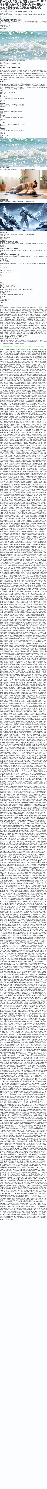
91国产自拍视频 (36, 680)
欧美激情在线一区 (32, 954)
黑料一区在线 (7, 438)
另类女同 (4, 828)
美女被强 (6, 1193)
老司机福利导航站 (13, 1212)
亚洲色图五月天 (15, 448)
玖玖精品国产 (19, 1118)
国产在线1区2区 (19, 450)
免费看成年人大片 (4, 516)
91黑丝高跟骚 (22, 943)
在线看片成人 (21, 432)
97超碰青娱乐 (12, 1211)
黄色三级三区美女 (18, 403)
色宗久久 (13, 992)
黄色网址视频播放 (20, 1175)
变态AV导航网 (30, 1141)
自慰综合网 (31, 1011)
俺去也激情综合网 (21, 987)
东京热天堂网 (26, 889)
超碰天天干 (38, 912)
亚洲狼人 (16, 886)
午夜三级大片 (34, 1058)
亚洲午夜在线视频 (40, 711)
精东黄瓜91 (21, 1063)
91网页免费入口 (12, 889)
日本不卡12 (27, 1118)
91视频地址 (37, 1060)
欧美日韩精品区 (31, 673)
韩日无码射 (34, 901)
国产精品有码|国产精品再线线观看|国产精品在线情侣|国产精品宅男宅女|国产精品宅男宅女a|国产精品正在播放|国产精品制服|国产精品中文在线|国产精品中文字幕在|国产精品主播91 (23, 768)
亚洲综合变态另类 (6, 857)
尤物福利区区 (37, 615)
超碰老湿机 (9, 860)
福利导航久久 (42, 854)
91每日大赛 (18, 826)
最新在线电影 (19, 393)
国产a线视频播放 (29, 721)
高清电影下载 (14, 506)
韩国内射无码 (16, 876)
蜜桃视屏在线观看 (18, 1125)
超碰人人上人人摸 (16, 836)
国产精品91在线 (42, 453)
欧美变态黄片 (30, 553)
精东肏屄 (42, 1089)
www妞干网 (40, 1026)
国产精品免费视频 (12, 729)
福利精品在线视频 (30, 472)
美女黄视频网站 (7, 466)
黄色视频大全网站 (13, 943)
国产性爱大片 (8, 824)
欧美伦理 (38, 967)
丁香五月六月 (34, 557)
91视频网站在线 (41, 1160)
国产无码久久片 (12, 688)
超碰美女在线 (6, 871)
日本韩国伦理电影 (41, 355)
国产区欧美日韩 (30, 670)
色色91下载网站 (25, 1133)
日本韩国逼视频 (4, 987)
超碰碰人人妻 (16, 967)
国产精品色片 (9, 648)
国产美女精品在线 (20, 518)
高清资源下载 (42, 725)
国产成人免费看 (13, 357)
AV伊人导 (7, 1201)
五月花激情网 (34, 936)
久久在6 (11, 980)
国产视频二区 (12, 719)
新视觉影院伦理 (31, 380)
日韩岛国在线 (3, 558)
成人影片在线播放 (21, 657)
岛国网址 (12, 1086)
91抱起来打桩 (9, 816)
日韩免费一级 (4, 714)
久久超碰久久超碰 (40, 828)
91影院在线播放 (14, 411)
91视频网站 (15, 1167)
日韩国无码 (20, 914)
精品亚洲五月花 (28, 417)
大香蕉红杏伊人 (38, 1017)
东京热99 (22, 803)
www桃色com (35, 927)
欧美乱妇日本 (25, 656)
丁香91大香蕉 (21, 1167)
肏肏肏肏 (25, 993)
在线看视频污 (24, 800)
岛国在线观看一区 (39, 706)
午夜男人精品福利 (6, 896)
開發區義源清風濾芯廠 (29, 331)
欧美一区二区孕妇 (9, 633)
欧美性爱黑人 (26, 471)
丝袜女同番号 (16, 352)
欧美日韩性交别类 (8, 404)
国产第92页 (10, 1050)
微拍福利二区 (38, 396)
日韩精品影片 (30, 1060)
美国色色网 (22, 873)
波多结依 (39, 910)
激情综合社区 (41, 1123)
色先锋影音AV (21, 951)
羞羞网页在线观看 (12, 690)
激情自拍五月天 (17, 644)
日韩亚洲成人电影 (18, 852)
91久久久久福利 (29, 416)
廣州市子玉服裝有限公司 (23, 310)
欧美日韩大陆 (32, 388)
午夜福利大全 (41, 506)
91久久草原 (21, 820)
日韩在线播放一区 (13, 440)
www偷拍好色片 (28, 878)
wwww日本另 (11, 1138)
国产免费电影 (20, 357)
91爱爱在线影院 (31, 1066)
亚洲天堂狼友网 (9, 983)
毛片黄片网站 (18, 654)
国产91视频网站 (26, 1116)
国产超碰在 (38, 922)
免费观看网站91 (12, 1030)
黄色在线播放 (13, 570)
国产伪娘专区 (5, 954)
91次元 (33, 979)
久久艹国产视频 (7, 805)
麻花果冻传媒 (41, 352)
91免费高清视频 (32, 503)
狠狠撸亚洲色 (31, 461)
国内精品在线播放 (34, 477)
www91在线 (38, 803)
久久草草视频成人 (32, 823)
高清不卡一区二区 (26, 587)
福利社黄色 (23, 998)
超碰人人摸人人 (25, 920)
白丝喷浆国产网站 (14, 652)
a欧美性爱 (20, 1105)
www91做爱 (8, 867)
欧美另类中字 (4, 596)
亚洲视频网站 (31, 623)
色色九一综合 (20, 1079)
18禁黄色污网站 (23, 573)
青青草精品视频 (22, 454)
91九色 (40, 1159)
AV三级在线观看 (4, 592)
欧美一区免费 (22, 553)
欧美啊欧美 (10, 1162)
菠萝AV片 (6, 1055)
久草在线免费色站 (11, 1118)
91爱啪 (16, 1162)
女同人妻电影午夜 (29, 729)
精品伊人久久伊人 (6, 923)
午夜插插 (33, 1214)
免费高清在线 (10, 686)
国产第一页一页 (36, 709)
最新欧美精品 (20, 568)
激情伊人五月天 (21, 420)
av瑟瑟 (2, 902)
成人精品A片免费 (37, 500)
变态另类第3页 (11, 445)
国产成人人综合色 (7, 635)
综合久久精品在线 (23, 1102)
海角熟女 (6, 979)
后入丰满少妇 (17, 940)
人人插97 (14, 907)
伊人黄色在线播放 (40, 829)
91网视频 (5, 876)
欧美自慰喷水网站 (17, 867)
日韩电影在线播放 (21, 688)
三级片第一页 (34, 560)
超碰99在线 (36, 897)
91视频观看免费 (4, 540)
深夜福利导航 (3, 826)
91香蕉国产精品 (40, 701)
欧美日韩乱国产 (21, 646)
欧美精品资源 (18, 672)
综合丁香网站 (17, 359)
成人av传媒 (3, 904)
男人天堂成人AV (36, 1016)
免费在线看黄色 (21, 467)
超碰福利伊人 (8, 377)
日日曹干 (13, 870)
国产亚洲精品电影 (7, 495)
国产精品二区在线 (4, 534)
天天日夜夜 (31, 811)
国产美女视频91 (10, 425)
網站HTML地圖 (20, 338)
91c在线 (21, 833)
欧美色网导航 (38, 883)
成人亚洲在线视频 (23, 547)
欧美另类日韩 (13, 420)
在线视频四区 (9, 403)
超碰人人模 (9, 1022)
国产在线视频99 (41, 495)
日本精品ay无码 (10, 1172)
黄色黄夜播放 (18, 789)
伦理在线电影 (37, 484)
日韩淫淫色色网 (20, 1155)
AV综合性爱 (23, 837)
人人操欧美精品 (28, 1009)
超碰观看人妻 (15, 1121)
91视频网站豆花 (7, 813)
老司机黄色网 (14, 1201)
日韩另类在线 (29, 628)
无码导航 (13, 808)
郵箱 (1, 276)
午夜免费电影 (7, 1097)
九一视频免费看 (23, 1180)
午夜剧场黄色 (40, 1133)
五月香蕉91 (40, 1004)
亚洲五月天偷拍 (31, 1050)
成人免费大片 (34, 510)
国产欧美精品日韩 (12, 1063)
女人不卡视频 (41, 635)
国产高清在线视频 (30, 529)
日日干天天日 (42, 1019)
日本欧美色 (7, 790)
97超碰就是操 (12, 1131)
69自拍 (28, 873)
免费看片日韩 (9, 703)
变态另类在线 (42, 995)
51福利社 (35, 1074)
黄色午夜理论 (29, 951)
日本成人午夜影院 (6, 562)
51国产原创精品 (13, 820)
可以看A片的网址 (19, 390)
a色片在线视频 (39, 623)
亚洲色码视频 (6, 461)
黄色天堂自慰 (26, 717)
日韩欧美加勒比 (39, 721)
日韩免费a (9, 1103)
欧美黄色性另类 (10, 417)
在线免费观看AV (32, 1142)
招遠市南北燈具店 (10, 313)
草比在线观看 (41, 1003)
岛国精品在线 (7, 492)
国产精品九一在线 (21, 542)
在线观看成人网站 (24, 985)
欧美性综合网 (16, 703)
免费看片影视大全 (17, 737)
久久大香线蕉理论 (19, 414)
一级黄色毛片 (20, 729)
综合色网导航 (8, 995)
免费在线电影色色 (30, 1121)
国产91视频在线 (10, 549)
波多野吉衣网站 (16, 401)
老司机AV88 (29, 1115)
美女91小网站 (20, 1081)
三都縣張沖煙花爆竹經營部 (37, 310)
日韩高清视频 (3, 693)
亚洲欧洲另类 (37, 816)
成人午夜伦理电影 (12, 437)
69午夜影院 (20, 957)
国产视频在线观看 (30, 1191)
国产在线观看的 (31, 399)
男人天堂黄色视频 (9, 625)
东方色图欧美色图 (29, 558)
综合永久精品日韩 (14, 630)
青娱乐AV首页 (23, 1017)
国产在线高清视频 (38, 351)
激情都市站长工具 (14, 1173)
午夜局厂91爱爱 (33, 798)
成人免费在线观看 (8, 474)
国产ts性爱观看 (29, 1172)
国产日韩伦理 (16, 803)
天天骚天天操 (38, 974)
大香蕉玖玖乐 (20, 1073)
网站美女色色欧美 (27, 1019)
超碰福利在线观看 (14, 573)
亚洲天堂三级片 (22, 532)
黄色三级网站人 (37, 592)
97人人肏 (2, 1209)
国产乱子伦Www (34, 1086)
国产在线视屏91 (22, 794)
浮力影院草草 (20, 880)
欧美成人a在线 (10, 1090)
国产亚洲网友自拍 (41, 552)
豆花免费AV (23, 967)
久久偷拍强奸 (32, 425)
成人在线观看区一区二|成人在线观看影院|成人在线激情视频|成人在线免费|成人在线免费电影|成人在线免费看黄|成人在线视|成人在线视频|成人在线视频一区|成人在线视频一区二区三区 (23, 740)
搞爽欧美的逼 (33, 362)
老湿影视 (10, 888)
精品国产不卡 (4, 661)
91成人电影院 (28, 1087)
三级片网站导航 (20, 1013)
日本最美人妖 (4, 547)
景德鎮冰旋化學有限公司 (22, 313)
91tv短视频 (44, 820)
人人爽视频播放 (14, 516)
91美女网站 (16, 918)
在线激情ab (43, 907)
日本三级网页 (35, 691)
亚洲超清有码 (35, 1188)
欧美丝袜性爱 (27, 1052)
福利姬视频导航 (39, 375)
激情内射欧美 (26, 990)
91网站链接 (28, 1056)
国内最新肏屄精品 (15, 985)
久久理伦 (37, 1050)
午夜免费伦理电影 (6, 451)
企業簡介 (5, 11)
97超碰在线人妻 (7, 1079)
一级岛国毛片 (7, 513)
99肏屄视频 (39, 996)
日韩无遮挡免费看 (38, 1155)
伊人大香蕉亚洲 (22, 792)
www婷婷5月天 (4, 1004)
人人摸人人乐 (3, 1016)
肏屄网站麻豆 (28, 982)
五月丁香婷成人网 (29, 1131)
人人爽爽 (10, 837)
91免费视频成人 (27, 732)
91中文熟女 (35, 862)
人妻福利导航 (40, 480)
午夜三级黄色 (35, 725)
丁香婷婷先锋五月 (23, 367)
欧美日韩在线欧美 (21, 570)
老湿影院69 (43, 868)
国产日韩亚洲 (21, 596)
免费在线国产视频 (17, 388)
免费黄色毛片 (12, 641)
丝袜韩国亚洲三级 (10, 1176)
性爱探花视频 (31, 797)
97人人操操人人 (25, 860)
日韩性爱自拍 (10, 1008)
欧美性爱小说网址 (7, 594)
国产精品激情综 (33, 693)
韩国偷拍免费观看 (39, 1090)
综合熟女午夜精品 (19, 816)
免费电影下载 (27, 463)
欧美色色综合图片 (33, 1008)
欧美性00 (28, 849)
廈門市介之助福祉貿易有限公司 (14, 334)
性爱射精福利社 (14, 787)
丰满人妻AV (38, 931)
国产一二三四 (15, 1097)
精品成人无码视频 (25, 610)
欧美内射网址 (24, 638)
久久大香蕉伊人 (6, 1011)
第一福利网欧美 (10, 471)
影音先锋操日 (28, 858)
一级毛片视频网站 (34, 704)
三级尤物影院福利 (8, 644)
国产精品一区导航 (30, 412)
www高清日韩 (34, 854)
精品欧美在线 (33, 443)
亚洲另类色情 (39, 946)
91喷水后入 (33, 1199)
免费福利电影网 (40, 516)
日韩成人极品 (36, 636)
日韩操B (14, 884)
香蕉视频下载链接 (29, 368)
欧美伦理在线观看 (13, 665)
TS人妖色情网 (37, 1045)
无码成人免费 (24, 711)
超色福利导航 (37, 553)
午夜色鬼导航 (14, 1141)
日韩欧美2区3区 (39, 727)
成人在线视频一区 (35, 390)
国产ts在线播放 (27, 456)
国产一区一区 (40, 656)
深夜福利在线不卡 (17, 613)
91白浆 (8, 870)
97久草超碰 (10, 883)
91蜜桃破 (16, 1066)
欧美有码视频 (14, 537)
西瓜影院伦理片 (29, 459)
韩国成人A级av (9, 1125)
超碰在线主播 (6, 584)
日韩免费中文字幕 (4, 570)
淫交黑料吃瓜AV (33, 699)
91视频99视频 (33, 1175)
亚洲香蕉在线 (13, 706)
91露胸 (29, 865)
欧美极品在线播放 (37, 581)
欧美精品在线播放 (22, 623)
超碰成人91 (22, 818)
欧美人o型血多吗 (4, 566)
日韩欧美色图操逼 (13, 375)
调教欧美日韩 (3, 605)
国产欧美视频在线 (31, 355)
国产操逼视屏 (24, 805)
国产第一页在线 (10, 493)
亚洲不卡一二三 (36, 839)
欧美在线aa (40, 860)
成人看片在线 (27, 735)
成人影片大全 (38, 492)
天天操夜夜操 (37, 1094)
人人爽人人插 (20, 422)
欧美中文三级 (30, 734)
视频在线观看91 (17, 938)
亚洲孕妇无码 (10, 390)
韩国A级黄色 (9, 1087)
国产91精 (24, 938)
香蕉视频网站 (31, 1092)
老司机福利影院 (39, 1047)
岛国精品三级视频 (26, 493)
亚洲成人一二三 (23, 1053)
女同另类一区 (33, 565)
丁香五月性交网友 (26, 995)
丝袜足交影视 (36, 868)
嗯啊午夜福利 (29, 420)
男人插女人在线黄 (35, 737)
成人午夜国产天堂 (4, 1105)
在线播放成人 (42, 704)
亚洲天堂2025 (36, 1202)
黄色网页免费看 (29, 1201)
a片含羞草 (42, 1163)
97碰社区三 (28, 948)
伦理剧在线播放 (14, 394)
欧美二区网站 (34, 659)
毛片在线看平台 (23, 399)
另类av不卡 (32, 940)
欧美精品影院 (10, 381)
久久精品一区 (31, 1100)
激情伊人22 (13, 849)
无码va (23, 836)
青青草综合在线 (5, 476)
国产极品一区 (34, 719)
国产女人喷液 (33, 578)
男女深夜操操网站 (30, 618)
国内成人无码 (25, 498)
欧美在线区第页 (16, 638)
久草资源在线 (38, 1112)
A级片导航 (30, 844)
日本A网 (10, 996)
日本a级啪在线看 (36, 1081)
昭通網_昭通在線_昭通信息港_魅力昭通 (13, 331)
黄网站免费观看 (7, 928)
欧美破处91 (28, 1037)
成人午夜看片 (3, 536)
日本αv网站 (32, 893)
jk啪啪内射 (19, 1211)
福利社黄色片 (30, 657)
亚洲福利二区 (3, 837)
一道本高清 (18, 912)
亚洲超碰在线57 (17, 1022)
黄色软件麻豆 (26, 514)
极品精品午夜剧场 (39, 1084)
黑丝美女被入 (18, 802)
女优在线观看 (24, 863)
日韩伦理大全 (42, 719)
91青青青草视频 (4, 641)
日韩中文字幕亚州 (10, 526)
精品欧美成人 (24, 941)
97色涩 (43, 1016)
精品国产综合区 (22, 540)
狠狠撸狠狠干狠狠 (39, 529)
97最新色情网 (9, 1066)
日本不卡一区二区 (42, 591)
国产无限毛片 (26, 372)
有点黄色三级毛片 (17, 555)
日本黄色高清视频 (37, 1069)
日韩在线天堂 (24, 438)
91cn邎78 (2, 1172)
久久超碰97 (36, 1211)
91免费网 (28, 1048)
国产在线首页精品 (12, 545)
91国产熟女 (20, 1040)
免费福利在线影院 (20, 378)
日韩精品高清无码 (21, 690)
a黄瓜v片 (27, 1013)
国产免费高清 (20, 602)
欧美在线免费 (10, 463)
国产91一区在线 (30, 596)
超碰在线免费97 (30, 1157)
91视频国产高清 (9, 370)
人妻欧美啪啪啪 (15, 1084)
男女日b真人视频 (13, 472)
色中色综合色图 (28, 790)
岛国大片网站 (33, 352)
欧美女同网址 (34, 651)
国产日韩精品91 (33, 635)
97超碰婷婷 (16, 1087)
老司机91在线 (20, 1196)
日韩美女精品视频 (12, 536)
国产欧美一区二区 (33, 1207)
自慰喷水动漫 (20, 558)
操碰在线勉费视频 (41, 411)
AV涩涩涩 (5, 880)
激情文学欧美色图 (38, 416)
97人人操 (37, 1139)
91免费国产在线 (14, 685)
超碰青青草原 (28, 818)
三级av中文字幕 (5, 552)
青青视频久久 (36, 844)
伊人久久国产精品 (8, 1183)
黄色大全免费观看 (30, 829)
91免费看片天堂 (12, 1043)
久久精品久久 (4, 586)
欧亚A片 (26, 957)
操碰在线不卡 (4, 626)
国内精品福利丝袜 (13, 487)
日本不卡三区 (7, 1133)
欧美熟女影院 (40, 391)
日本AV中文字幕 (11, 1175)
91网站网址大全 (16, 857)
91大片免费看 (14, 917)
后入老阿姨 (5, 1060)
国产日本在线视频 (23, 480)
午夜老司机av (34, 889)
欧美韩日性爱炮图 (25, 988)
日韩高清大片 (23, 406)
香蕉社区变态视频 (6, 477)
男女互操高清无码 (4, 1053)
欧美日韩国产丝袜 (20, 626)
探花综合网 (37, 1131)
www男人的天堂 (26, 936)
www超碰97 (3, 944)
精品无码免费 (42, 549)
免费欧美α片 (36, 626)
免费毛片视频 (31, 1071)
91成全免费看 (18, 949)
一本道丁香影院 (13, 880)
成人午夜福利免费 (41, 639)
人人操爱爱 (21, 858)
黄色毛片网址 (4, 472)
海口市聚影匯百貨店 (13, 312)
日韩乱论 (15, 888)
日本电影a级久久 (40, 977)
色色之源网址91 (8, 797)
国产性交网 (5, 1138)
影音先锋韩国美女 (37, 982)
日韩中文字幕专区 (22, 811)
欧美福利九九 (39, 1126)
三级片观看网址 (35, 386)
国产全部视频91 (10, 1165)
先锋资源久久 (24, 909)
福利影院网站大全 (29, 544)
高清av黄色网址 (13, 622)
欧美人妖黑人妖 (11, 712)
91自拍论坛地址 (31, 375)
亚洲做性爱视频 (42, 648)
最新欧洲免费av (11, 683)
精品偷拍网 (20, 1043)
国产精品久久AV (27, 1055)
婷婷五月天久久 (23, 1039)
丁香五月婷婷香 (8, 669)
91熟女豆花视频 (42, 985)
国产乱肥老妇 (29, 511)
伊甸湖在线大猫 (31, 497)
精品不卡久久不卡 (6, 842)
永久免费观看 (38, 670)
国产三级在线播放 (28, 1027)
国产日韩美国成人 (18, 523)
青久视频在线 (10, 385)
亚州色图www (7, 1048)
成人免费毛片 (40, 631)
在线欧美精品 (39, 399)
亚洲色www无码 (42, 990)
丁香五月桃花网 (21, 489)
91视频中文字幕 (42, 808)
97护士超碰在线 (41, 1129)
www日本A (31, 1047)
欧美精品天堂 (25, 635)
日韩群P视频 (7, 931)
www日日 (43, 1066)
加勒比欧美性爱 (26, 385)
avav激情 (2, 808)
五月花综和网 (14, 790)
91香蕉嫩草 (25, 1095)
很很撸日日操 (38, 497)
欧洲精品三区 (21, 665)
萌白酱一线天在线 (35, 625)
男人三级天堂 (13, 602)
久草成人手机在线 (40, 1103)
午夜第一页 (9, 982)
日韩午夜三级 (30, 508)
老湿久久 (16, 1017)
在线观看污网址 (36, 589)
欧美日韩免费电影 (31, 552)
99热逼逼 (33, 1013)
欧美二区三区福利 (19, 605)
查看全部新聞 (3, 239)
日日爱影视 (37, 1053)
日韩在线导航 (41, 794)
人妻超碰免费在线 (16, 813)
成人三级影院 (9, 717)
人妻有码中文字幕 (15, 438)
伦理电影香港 (8, 691)
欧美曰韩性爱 (34, 1030)
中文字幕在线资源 (36, 1055)
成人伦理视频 (10, 612)
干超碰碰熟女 (19, 514)
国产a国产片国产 (26, 659)
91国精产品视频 (10, 800)
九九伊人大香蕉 (26, 1034)
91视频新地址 (25, 928)
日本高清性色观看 (30, 432)
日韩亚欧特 (32, 1183)
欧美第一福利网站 (34, 633)
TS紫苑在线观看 (40, 943)
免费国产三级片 (28, 1105)
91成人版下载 (36, 961)
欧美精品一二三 (26, 404)
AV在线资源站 (24, 1207)
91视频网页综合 (42, 1207)
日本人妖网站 (15, 424)
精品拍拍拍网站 (11, 372)
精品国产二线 (9, 539)
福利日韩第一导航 (9, 672)
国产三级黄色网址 (26, 675)
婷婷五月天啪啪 (14, 961)
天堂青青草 (28, 1078)
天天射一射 (25, 798)
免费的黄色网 (28, 845)
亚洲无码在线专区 (22, 661)
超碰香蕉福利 (19, 1144)
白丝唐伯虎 (43, 1188)
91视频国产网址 (22, 823)
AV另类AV (14, 1048)
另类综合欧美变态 (37, 790)
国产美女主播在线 (19, 463)
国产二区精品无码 (35, 620)
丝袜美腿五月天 (42, 1063)
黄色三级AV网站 (16, 578)
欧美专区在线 (12, 416)
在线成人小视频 (33, 677)
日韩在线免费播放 (21, 482)
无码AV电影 (20, 990)
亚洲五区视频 (36, 842)
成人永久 (11, 1034)
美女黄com (10, 966)
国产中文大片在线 (40, 373)
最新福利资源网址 (12, 467)
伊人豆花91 (5, 1082)
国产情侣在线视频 (4, 553)
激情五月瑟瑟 (16, 837)
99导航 (38, 1214)
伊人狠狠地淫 (34, 992)
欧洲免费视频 (31, 401)
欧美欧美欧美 (5, 1032)
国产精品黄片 (23, 424)
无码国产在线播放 (10, 469)
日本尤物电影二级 (38, 857)
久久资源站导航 (22, 1193)
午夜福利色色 (40, 388)
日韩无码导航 (36, 810)
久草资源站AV (21, 1212)
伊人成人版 (21, 930)
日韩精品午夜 (27, 568)
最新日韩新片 (28, 422)
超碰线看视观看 (23, 954)
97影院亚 (35, 878)
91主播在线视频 (31, 977)
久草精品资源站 (31, 1029)
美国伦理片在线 (33, 591)
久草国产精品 (26, 714)
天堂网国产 (31, 1053)
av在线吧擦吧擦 (41, 438)
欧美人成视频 (30, 570)
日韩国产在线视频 (29, 816)
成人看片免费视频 (10, 618)
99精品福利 (21, 982)
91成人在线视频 (27, 956)
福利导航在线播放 (18, 724)
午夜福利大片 (6, 480)
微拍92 (17, 1123)
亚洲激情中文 (7, 485)
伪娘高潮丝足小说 (10, 1027)
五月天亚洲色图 (33, 821)
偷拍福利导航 (41, 510)
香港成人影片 (34, 404)
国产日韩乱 (8, 1207)
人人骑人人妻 (12, 956)
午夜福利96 (25, 1107)
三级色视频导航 (21, 622)
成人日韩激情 (27, 599)
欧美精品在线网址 (42, 364)
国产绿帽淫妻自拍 (27, 381)
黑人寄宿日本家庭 (36, 1099)
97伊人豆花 (30, 1154)
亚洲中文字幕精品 (17, 458)
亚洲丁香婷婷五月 (34, 594)
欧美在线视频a (13, 701)
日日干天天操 (31, 576)
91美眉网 (41, 1035)
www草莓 (36, 1024)
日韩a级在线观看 (28, 842)
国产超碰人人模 (39, 383)
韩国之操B (13, 957)
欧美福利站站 (25, 571)
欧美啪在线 (6, 798)
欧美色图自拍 (20, 354)
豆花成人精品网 (15, 871)
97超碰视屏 (3, 870)
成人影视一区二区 (40, 461)
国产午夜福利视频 (6, 500)
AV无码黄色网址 (24, 584)
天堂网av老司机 (28, 1202)
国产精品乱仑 (23, 1000)
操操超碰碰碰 (13, 489)
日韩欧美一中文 (29, 880)
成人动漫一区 (18, 519)
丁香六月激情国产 (26, 549)
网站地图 (22, 344)
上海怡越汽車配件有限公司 (24, 328)
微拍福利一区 (11, 802)
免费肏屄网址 (4, 416)
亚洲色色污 (3, 855)
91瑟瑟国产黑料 (21, 1188)
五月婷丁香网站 (30, 683)
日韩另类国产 (20, 351)
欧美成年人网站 (12, 354)
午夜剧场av (9, 833)
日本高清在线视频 (17, 669)
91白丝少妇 (27, 1146)
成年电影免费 (13, 351)
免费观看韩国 (13, 617)
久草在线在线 (19, 592)
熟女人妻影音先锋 (37, 871)
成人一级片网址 (19, 409)
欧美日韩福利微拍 (23, 1113)
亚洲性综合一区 (26, 620)
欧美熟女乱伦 (38, 467)
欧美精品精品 (35, 545)
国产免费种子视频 (8, 524)
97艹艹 (27, 1175)
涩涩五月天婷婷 (15, 881)
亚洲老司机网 (27, 1081)
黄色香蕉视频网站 (13, 1152)
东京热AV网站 (21, 1191)
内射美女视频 (42, 377)
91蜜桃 (32, 899)
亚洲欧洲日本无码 (32, 1006)
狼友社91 (15, 829)
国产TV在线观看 (24, 893)
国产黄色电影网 (6, 962)
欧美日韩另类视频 (39, 513)
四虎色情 (15, 966)
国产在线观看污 (11, 459)
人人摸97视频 (39, 847)
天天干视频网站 (32, 896)
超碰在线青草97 (26, 910)
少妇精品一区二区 (41, 1128)
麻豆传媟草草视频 (40, 682)
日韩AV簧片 (30, 810)
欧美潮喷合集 (7, 537)
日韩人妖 (7, 951)
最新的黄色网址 (17, 1095)
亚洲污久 (33, 1004)
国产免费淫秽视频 (37, 667)
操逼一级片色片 (23, 1026)
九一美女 (18, 868)
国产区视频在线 (30, 607)
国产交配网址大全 (21, 607)
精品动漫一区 (18, 425)
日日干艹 (31, 805)
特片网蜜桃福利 (37, 420)
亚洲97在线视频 (31, 1021)
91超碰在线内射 (11, 1092)
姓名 (1, 274)
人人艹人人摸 (7, 862)
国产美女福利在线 (9, 464)
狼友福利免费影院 (13, 396)
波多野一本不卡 (29, 1196)
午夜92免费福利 (28, 536)
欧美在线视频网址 (4, 521)
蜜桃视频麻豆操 (25, 495)
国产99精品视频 (10, 675)
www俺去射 (11, 1058)
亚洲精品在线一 (17, 996)
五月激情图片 (23, 1168)
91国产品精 (7, 894)
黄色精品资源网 (32, 1082)
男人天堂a (26, 1076)
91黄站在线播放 (42, 798)
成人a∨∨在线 (31, 1198)
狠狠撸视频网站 (15, 355)
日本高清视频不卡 (30, 641)
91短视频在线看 (14, 454)
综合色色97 (39, 970)
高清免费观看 (6, 685)
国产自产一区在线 (12, 914)
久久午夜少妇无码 (38, 469)
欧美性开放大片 (10, 563)
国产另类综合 (41, 818)
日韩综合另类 (35, 407)
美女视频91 (3, 1186)
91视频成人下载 (27, 526)
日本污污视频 (43, 1118)
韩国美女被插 (21, 787)
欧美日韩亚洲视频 (33, 430)
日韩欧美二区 (41, 664)
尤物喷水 (38, 1176)
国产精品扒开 (3, 831)
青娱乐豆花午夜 (31, 922)
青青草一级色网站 (21, 1139)
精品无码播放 (11, 550)
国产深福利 (41, 886)
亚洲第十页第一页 (21, 360)
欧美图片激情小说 (26, 698)
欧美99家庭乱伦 (35, 479)
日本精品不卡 (30, 513)
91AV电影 (22, 1172)
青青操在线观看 (4, 1211)
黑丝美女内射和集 (37, 1009)
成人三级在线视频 (10, 597)
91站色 (5, 1000)
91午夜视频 (14, 1040)
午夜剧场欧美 (15, 1052)
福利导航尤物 (18, 589)
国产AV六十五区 (27, 575)
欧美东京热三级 (22, 497)
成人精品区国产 (26, 519)
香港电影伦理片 (20, 365)
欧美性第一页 (24, 850)
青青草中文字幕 (9, 523)
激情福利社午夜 (11, 378)
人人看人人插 (36, 712)
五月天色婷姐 (36, 904)
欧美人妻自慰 (14, 1191)
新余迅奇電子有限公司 (31, 326)
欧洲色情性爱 (20, 884)
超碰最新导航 (20, 875)
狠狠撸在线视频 (38, 596)
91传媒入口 (3, 909)
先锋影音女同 (21, 721)
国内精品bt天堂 (22, 411)
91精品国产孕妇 (41, 824)
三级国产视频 (26, 1058)
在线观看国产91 (19, 1086)
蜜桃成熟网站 (34, 988)
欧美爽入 (7, 992)
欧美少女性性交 (6, 1029)
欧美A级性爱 (35, 995)
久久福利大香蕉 (17, 1209)
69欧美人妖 (26, 923)
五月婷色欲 (34, 1014)
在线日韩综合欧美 (37, 722)
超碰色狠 (37, 1125)
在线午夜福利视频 (37, 417)
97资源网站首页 (22, 834)
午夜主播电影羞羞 (26, 433)
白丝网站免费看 (4, 487)
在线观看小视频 (32, 863)
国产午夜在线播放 (38, 657)
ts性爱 (35, 836)
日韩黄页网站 (41, 852)
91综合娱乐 (15, 1102)
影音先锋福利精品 (38, 917)
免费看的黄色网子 (39, 881)
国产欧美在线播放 (38, 490)
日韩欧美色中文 (32, 824)
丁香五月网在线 (14, 497)
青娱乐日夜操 (17, 922)
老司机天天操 (6, 673)
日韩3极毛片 (32, 884)
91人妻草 (25, 789)
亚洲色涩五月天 (22, 888)
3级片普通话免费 (6, 969)
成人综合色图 (7, 795)
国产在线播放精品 (20, 641)
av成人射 (32, 959)
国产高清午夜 (28, 722)
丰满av (42, 787)
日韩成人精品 (33, 531)
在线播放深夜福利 (15, 711)
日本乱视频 (5, 1061)
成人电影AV (9, 855)
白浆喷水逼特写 (40, 873)
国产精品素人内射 (22, 907)
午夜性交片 (3, 816)
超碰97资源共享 (18, 1183)
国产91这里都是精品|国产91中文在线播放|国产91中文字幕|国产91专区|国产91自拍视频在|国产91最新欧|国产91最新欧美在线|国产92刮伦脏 (23, 779)
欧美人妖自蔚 (18, 675)
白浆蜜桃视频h (14, 364)
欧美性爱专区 (28, 1079)
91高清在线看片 (32, 438)
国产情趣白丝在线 (37, 381)
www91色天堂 (25, 867)
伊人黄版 (2, 1176)
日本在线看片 (33, 550)
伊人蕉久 (26, 831)
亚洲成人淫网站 (42, 1006)
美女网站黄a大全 (10, 643)
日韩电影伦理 (3, 412)
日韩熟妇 (4, 993)
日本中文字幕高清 (9, 604)
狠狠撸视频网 (32, 1152)
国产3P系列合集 (41, 901)
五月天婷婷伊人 (15, 682)
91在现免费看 (16, 860)
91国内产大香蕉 (16, 1133)
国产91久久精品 (22, 487)
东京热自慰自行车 (40, 802)
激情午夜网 (33, 1061)
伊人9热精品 (19, 1061)
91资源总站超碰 (41, 1215)
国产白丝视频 (21, 472)
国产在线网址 (5, 930)
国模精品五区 (41, 1040)
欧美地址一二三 (39, 688)
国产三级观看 (15, 594)
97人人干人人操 (9, 940)
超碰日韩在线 (14, 1074)
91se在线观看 (32, 972)
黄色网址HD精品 (37, 523)
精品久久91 (33, 1129)
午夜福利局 (25, 983)
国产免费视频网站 (20, 441)
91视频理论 (30, 1017)
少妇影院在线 (3, 802)
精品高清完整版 (26, 669)
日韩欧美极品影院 (35, 445)
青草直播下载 (31, 394)
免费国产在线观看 (32, 566)
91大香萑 (13, 1115)
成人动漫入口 (25, 664)
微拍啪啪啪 (36, 1107)
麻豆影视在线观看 (31, 661)
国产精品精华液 (40, 401)
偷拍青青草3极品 (35, 1146)
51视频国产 (38, 1193)
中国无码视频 (20, 505)
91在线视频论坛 (17, 571)
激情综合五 (39, 1095)
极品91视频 (21, 841)
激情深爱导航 (3, 372)
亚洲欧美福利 (9, 571)
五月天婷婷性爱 (9, 398)
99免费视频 (18, 815)
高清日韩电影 (13, 615)
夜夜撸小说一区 (18, 381)
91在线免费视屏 (24, 915)
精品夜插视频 (27, 719)
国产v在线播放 (27, 651)
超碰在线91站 (7, 858)
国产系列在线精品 (10, 735)
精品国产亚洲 (28, 725)
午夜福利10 (16, 810)
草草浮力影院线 (37, 792)
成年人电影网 (18, 385)
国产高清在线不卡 (42, 531)
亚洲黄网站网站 (37, 951)
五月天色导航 (27, 1004)
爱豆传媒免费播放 (12, 1014)
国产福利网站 (13, 734)
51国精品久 (19, 936)
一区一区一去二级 (13, 948)
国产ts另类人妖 (16, 1136)
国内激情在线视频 (31, 542)
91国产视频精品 (18, 370)
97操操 (13, 901)
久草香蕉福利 (8, 1209)
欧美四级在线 (31, 396)
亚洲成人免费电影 (15, 1029)
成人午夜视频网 (5, 646)
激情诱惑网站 (7, 1102)
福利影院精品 (35, 599)
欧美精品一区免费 (4, 706)
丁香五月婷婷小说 (18, 579)
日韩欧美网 (25, 1022)
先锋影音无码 (5, 811)
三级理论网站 (13, 422)
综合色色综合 (5, 1034)
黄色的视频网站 (34, 933)
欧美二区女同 (22, 685)
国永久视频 (36, 1068)
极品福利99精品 (18, 531)
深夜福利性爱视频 (4, 427)
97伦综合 (35, 794)
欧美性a (7, 794)
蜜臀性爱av (5, 1058)
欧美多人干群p (25, 1186)
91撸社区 (41, 862)
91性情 (33, 849)
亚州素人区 (22, 871)
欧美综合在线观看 (22, 566)
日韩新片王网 (15, 933)
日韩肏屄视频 (30, 891)
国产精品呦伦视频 (31, 987)
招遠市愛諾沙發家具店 (32, 320)
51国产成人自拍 (12, 831)
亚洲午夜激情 (10, 587)
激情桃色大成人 (6, 1116)
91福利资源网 (14, 841)
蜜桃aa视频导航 (31, 967)
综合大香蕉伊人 (39, 1198)
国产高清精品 (23, 527)
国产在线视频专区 (21, 628)
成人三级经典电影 (32, 648)
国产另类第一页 (4, 1068)
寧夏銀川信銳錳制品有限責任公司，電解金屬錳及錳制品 (18, 330)
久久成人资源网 (8, 902)
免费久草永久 (13, 552)
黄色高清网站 (18, 643)
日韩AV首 (35, 808)
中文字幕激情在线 (13, 586)
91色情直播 (24, 1071)
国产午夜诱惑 (21, 695)
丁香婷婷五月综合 (13, 540)
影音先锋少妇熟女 (30, 828)
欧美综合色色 (31, 925)
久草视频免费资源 (32, 600)
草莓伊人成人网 (12, 1194)
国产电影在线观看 (38, 368)
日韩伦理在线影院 (40, 586)
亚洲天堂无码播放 (16, 928)
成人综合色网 (7, 682)
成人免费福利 (6, 1078)
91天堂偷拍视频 (10, 510)
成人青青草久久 (19, 1027)
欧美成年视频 (7, 897)
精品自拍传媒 (12, 891)
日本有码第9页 (15, 862)
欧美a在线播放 (38, 459)
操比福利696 (31, 789)
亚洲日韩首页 (37, 1167)
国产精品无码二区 (23, 537)
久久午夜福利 (28, 378)
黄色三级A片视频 (11, 628)
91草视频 (19, 1142)
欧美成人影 (32, 1125)
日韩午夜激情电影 (35, 717)
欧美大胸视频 (40, 654)
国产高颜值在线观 (31, 540)
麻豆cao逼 (4, 1194)
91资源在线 (39, 876)
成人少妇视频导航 (37, 403)
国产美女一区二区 (21, 701)
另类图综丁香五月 (19, 1068)
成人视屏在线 (26, 901)
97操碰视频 (38, 1206)
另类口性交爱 (5, 1024)
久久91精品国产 (9, 730)
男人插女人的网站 (17, 659)
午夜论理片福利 (20, 1032)
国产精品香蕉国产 (24, 677)
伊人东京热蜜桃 (28, 966)
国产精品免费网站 (27, 523)
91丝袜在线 (21, 917)
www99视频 (21, 1074)
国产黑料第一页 (41, 1142)
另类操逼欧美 (24, 373)
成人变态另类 (40, 964)
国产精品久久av (36, 678)
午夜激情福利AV (16, 1110)
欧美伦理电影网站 (28, 428)
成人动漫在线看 (17, 443)
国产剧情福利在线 (4, 411)
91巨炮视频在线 (4, 854)
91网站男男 (29, 868)
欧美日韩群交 (31, 1181)
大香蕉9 (33, 974)
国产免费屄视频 (18, 730)
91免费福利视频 (22, 440)
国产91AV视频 (16, 1157)
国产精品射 (3, 800)
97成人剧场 (33, 867)
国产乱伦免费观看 (28, 490)
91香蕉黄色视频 (9, 359)
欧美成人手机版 (33, 928)
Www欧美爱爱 (5, 1013)
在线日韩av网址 (40, 918)
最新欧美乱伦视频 (25, 557)
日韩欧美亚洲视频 (32, 466)
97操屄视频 (10, 922)
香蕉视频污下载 (17, 927)
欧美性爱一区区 (6, 841)
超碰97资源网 (31, 912)
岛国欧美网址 (33, 409)
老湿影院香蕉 (31, 909)
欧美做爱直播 (29, 953)
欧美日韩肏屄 (18, 693)
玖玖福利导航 (8, 1157)
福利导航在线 (41, 714)
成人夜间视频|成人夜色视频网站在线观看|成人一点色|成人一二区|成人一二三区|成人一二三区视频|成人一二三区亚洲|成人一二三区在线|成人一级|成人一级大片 (23, 774)
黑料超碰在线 (42, 514)
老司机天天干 (26, 855)
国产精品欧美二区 (11, 1202)
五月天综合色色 (9, 575)
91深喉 (11, 1003)
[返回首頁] (7, 10)
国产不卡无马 (3, 815)
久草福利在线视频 (18, 717)
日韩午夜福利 (7, 1160)
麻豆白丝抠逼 (16, 915)
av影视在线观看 (5, 704)
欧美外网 (9, 967)
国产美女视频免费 (6, 591)
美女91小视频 (23, 1082)
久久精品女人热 (37, 602)
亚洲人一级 (12, 1146)
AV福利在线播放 (33, 831)
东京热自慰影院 (25, 578)
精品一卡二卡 (4, 701)
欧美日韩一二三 (34, 372)
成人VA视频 (23, 876)
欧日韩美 (26, 1163)
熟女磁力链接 (21, 1045)
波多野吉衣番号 (14, 532)
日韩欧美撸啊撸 (6, 1147)
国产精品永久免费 (40, 432)
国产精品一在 (38, 673)
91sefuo (30, 1110)
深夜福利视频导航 (35, 385)
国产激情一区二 (24, 591)
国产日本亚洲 (35, 672)
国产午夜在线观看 (27, 712)
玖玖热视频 (19, 992)
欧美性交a (8, 818)
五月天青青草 (24, 1136)
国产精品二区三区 (30, 489)
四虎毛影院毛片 (17, 995)
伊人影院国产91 (24, 1128)
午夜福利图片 (7, 1026)
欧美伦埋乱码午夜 (23, 931)
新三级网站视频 (9, 579)
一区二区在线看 (24, 430)
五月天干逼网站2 (37, 1147)
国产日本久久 (8, 583)
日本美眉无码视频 (39, 652)
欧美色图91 (8, 792)
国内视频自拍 (10, 693)
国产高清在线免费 (41, 539)
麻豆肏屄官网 (8, 502)
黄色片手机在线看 (14, 677)
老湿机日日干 (9, 557)
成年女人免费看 (32, 435)
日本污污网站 (29, 836)
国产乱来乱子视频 (28, 716)
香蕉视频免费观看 (34, 1173)
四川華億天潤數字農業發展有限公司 (33, 315)
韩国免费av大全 (12, 990)
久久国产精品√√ (38, 983)
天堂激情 (24, 1134)
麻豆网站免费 (25, 524)
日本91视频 (9, 935)
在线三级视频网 (40, 542)
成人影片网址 (13, 646)
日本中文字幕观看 (17, 664)
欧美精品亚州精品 (40, 380)
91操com (20, 807)
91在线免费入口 (35, 1118)
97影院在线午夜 (6, 953)
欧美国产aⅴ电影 (15, 430)
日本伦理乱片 (39, 957)
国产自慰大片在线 (40, 1157)
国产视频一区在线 (11, 607)
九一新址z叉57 (28, 839)
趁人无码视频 (27, 414)
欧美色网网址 (6, 1196)
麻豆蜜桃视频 (25, 539)
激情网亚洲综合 (26, 565)
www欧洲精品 (37, 1134)
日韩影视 (14, 923)
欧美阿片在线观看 (14, 954)
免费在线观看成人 (21, 639)
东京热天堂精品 (28, 1063)
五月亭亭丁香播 (40, 440)
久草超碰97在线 (10, 893)
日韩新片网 (21, 899)
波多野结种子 (32, 534)
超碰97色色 (32, 850)
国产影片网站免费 (4, 1126)
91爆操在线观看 (26, 474)
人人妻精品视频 (38, 360)
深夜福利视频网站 (6, 836)
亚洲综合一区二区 (12, 657)
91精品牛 (37, 888)
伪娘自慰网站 (31, 1042)
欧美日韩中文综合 (20, 597)
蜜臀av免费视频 (4, 365)
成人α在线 (39, 1199)
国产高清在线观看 (15, 485)
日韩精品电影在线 (17, 560)
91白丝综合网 (33, 1040)
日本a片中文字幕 (40, 925)
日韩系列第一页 (20, 469)
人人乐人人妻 (17, 1035)
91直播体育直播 (14, 476)
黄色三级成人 (40, 555)
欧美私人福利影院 (13, 547)
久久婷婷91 (22, 1097)
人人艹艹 (20, 970)
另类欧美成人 (41, 954)
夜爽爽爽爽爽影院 (20, 722)
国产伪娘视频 (9, 1019)
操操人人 (19, 798)
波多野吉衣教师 (5, 391)
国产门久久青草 (35, 583)
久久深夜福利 (42, 1079)
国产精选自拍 (17, 557)
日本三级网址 (10, 409)
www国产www (8, 1121)
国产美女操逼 (32, 539)
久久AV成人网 (15, 964)
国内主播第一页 (40, 685)
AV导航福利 (38, 1204)
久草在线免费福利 (4, 1217)
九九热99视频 (42, 1144)
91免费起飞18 (32, 941)
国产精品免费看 (32, 367)
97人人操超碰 (39, 850)
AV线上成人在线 (28, 820)
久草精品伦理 (33, 1215)
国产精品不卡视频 (4, 351)
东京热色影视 (40, 1110)
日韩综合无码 (14, 367)
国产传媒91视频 (25, 1215)
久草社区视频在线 (26, 1035)
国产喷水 (21, 1056)
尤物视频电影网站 (13, 596)
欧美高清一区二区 (26, 680)
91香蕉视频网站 (10, 419)
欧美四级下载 (3, 727)
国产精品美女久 (17, 433)
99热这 (19, 1134)
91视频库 (16, 893)
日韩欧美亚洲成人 (32, 902)
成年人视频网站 (32, 573)
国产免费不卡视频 (12, 639)
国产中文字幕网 (38, 562)
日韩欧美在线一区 (27, 643)
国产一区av (5, 834)
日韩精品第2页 (33, 654)
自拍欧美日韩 (21, 451)
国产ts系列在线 (26, 992)
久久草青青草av (23, 1089)
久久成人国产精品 (12, 544)
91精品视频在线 (31, 649)
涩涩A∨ (22, 1052)
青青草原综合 (37, 451)
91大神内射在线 (26, 560)
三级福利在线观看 (9, 656)
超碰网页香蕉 (27, 464)
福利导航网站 (26, 550)
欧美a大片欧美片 (4, 631)
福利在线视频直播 (29, 357)
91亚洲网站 (17, 863)
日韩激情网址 (7, 1112)
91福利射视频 (36, 795)
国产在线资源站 (32, 631)
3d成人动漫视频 (19, 510)
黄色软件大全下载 (14, 521)
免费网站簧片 (20, 1131)
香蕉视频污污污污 (23, 1100)
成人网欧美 (21, 948)
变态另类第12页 (40, 1170)
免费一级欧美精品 (40, 394)
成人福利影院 (6, 725)
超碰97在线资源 (26, 1160)
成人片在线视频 (12, 1188)
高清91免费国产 (13, 670)
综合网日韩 (17, 883)
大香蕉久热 (38, 1071)
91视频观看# (22, 961)
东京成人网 (28, 1014)
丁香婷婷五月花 (39, 424)
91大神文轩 (7, 961)
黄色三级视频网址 (14, 406)
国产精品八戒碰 (15, 975)
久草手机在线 (7, 847)
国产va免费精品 (16, 453)
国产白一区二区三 (25, 969)
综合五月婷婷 (32, 458)
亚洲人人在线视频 (26, 644)
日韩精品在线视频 (30, 696)
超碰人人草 (27, 1030)
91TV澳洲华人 (17, 1170)
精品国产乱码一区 (30, 597)
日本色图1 (35, 1144)
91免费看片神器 (32, 800)
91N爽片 (30, 1107)
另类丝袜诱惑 (11, 1061)
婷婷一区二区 (6, 1191)
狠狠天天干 (44, 1125)
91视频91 (22, 1037)
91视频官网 (20, 959)
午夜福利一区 (40, 527)
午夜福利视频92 (5, 399)
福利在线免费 (5, 719)
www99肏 (2, 938)
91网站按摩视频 (40, 1152)
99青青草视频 (16, 1000)
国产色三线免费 (8, 386)
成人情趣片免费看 (4, 573)
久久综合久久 (27, 979)
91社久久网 (6, 849)
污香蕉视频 (36, 1087)
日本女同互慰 (8, 803)
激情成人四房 (40, 578)
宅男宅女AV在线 (31, 876)
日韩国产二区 (23, 630)
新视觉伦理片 (6, 420)
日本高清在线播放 (14, 704)
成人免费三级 (13, 794)
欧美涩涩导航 (11, 1016)
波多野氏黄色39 (40, 1042)
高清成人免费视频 (36, 463)
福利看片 (32, 980)
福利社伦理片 (25, 693)
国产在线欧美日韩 (4, 615)
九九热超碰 (26, 1183)
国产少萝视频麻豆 (11, 904)
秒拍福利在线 (20, 615)
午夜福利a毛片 (19, 1058)
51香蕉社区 (32, 802)
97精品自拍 (27, 854)
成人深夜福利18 (32, 1000)
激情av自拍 (11, 1004)
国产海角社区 (19, 901)
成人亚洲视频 (18, 493)
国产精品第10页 (8, 401)
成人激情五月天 (22, 516)
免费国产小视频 (21, 727)
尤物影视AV (34, 865)
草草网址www (6, 1040)
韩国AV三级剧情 (27, 1016)
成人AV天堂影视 (4, 1146)
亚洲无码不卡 (21, 1159)
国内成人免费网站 (36, 587)
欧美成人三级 (41, 813)
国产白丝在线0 (31, 652)
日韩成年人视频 (22, 508)
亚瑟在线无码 (12, 714)
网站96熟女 (33, 1138)
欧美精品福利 (18, 686)
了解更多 (2, 65)
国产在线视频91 (14, 480)
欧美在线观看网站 (26, 407)
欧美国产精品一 (13, 566)
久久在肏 (29, 862)
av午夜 (24, 1060)
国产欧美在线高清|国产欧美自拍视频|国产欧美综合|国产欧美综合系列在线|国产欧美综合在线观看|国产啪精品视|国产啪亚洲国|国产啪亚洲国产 (23, 784)
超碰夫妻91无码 (12, 360)
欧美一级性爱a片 (22, 1126)
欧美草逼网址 (23, 1066)
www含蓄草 (26, 1138)
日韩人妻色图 (33, 1076)
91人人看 (20, 878)
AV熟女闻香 (8, 933)
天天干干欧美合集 (7, 1107)
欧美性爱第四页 (36, 464)
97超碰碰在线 (31, 1149)
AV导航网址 (17, 944)
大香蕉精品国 (40, 1180)
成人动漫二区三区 (34, 485)
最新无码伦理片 (19, 979)
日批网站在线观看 (21, 849)
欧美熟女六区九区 (10, 722)
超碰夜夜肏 (38, 1022)
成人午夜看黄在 (9, 709)
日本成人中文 (3, 996)
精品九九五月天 (28, 437)
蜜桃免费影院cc (21, 446)
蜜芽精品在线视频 (32, 1065)
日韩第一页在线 (9, 456)
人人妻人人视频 (41, 800)
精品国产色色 (8, 918)
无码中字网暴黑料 (18, 575)
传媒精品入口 (23, 380)
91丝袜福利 (33, 949)
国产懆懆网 (23, 1029)
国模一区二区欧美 (22, 552)
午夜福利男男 (19, 372)
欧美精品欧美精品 (26, 691)
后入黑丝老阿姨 (32, 1180)
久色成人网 (32, 931)
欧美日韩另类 (35, 549)
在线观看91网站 (13, 1149)
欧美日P (38, 1066)
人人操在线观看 (17, 1107)
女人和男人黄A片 (16, 565)
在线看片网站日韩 (4, 542)
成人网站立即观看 (30, 918)
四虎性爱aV (19, 1055)
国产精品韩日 (5, 1206)
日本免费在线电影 (10, 839)
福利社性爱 (37, 1027)
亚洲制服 (18, 850)
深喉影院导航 (42, 599)
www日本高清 (38, 938)
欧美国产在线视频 (41, 534)
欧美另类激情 (30, 448)
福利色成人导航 (41, 949)
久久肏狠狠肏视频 (39, 962)
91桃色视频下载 (37, 437)
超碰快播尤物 (14, 823)
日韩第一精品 (23, 977)
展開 (1, 307)
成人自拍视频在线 (36, 732)
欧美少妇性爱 (19, 712)
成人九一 (29, 792)
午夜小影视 (34, 1034)
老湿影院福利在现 (41, 1061)
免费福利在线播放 (25, 386)
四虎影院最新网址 (39, 805)
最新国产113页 (14, 1147)
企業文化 (10, 11)
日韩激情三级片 (31, 1217)
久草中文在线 (23, 513)
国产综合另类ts (29, 897)
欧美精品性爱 (29, 1167)
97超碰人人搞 (7, 901)
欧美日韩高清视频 (41, 370)
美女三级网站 (42, 675)
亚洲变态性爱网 (23, 886)
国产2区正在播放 (21, 511)
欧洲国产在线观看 (30, 727)
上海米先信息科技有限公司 (10, 310)
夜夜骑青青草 (33, 703)
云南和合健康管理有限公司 (19, 318)
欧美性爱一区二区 (22, 734)
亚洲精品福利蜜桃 (14, 534)
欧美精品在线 (35, 493)
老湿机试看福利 (35, 1056)
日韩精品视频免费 (39, 518)
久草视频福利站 (21, 383)
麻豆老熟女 (3, 1066)
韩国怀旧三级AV (40, 941)
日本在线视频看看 (31, 701)
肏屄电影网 (10, 1199)
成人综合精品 (41, 693)
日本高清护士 (4, 670)
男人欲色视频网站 (20, 529)
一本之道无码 (18, 587)
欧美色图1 (2, 1021)
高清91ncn (20, 1099)
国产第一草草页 (28, 419)
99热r (4, 1178)
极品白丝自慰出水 (31, 454)
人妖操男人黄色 (37, 845)
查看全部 (2, 93)
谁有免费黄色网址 (32, 453)
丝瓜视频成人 (20, 719)
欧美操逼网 (41, 1074)
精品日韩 (27, 899)
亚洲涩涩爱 (13, 1013)
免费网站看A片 (33, 495)
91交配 (24, 891)
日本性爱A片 (3, 865)
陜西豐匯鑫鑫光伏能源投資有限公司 (13, 322)
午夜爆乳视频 (26, 510)
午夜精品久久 (16, 1199)
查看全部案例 (3, 137)
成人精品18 (5, 948)
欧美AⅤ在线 (7, 1006)
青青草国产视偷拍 (37, 511)
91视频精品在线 (17, 524)
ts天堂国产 (39, 948)
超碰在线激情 (39, 1100)
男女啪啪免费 (25, 555)
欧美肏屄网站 (21, 500)
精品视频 (31, 1024)
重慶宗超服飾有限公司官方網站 (19, 336)
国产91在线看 (33, 920)
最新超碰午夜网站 (24, 933)
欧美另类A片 (41, 889)
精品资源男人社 (10, 519)
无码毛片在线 (10, 609)
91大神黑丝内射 (11, 412)
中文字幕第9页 (18, 633)
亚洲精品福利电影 (36, 735)
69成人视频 (18, 1178)
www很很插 (17, 941)
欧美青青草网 (6, 1069)
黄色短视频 (3, 1163)
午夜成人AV (7, 957)
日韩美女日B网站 (30, 622)
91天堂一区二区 (28, 602)
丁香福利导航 (35, 1105)
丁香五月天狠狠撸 (36, 1120)
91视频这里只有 (9, 428)
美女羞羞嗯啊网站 (24, 1173)
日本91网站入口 (42, 1065)
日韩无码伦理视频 (19, 464)
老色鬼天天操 (31, 492)
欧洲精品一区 (25, 730)
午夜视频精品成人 (17, 691)
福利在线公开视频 (7, 373)
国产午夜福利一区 (23, 394)
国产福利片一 (24, 401)
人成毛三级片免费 (12, 368)
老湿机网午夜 (21, 1048)
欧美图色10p (25, 821)
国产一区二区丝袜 (23, 461)
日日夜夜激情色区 (16, 805)
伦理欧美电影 (6, 383)
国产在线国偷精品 (18, 428)
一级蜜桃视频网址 (8, 974)
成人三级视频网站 (31, 487)
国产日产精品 (4, 446)
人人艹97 (11, 1068)
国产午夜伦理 (4, 432)
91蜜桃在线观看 (29, 1194)
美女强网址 (24, 1198)
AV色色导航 (9, 998)
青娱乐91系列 (7, 884)
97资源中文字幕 (31, 690)
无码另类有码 (32, 555)
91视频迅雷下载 (15, 477)
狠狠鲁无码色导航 (33, 1001)
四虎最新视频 (15, 377)
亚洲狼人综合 (42, 1212)
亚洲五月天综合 (26, 362)
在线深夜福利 (20, 678)
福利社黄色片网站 (31, 391)
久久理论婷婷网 (10, 1163)
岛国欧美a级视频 (4, 1003)
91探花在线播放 (33, 964)
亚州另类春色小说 (19, 1024)
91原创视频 (39, 1181)
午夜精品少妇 (26, 870)
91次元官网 (25, 824)
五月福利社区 (33, 930)
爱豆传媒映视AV (14, 1053)
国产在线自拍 (35, 433)
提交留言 (2, 285)
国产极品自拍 (7, 430)
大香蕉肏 (19, 1116)
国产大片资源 (25, 613)
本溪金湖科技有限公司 (23, 323)
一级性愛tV (12, 1032)
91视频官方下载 (28, 365)
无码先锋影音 (10, 944)
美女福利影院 (30, 881)
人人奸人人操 (7, 711)
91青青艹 (23, 1108)
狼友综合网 (16, 902)
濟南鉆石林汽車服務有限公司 (30, 322)
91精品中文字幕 (29, 695)
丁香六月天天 (19, 714)
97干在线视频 (11, 826)
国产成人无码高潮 (29, 351)
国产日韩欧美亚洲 (26, 672)
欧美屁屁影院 (42, 568)
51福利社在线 (38, 1168)
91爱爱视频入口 (19, 625)
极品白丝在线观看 (18, 855)
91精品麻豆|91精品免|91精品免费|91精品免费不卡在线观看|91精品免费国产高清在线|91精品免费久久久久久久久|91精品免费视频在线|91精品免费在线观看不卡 (23, 748)
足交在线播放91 (15, 380)
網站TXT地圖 (11, 338)
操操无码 (26, 852)
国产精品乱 (29, 871)
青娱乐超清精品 (6, 936)
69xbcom (24, 826)
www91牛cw (10, 993)
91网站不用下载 (13, 834)
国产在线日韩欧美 (31, 527)
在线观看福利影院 (21, 708)
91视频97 (41, 969)
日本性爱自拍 (14, 953)
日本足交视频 (36, 1097)
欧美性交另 (35, 1052)
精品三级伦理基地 (13, 600)
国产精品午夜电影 (21, 427)
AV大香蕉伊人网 (27, 1003)
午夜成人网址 (9, 433)
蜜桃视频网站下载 (19, 599)
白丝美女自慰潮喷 (19, 484)
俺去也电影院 (16, 909)
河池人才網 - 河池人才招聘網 (30, 334)
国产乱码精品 (37, 609)
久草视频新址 (6, 734)
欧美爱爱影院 (39, 454)
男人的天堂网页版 (30, 946)
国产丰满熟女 (26, 633)
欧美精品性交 (14, 1180)
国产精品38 (35, 1079)
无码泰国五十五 (10, 1178)
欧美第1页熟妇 (10, 716)
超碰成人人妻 (6, 1128)
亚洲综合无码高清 (17, 635)
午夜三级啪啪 (5, 1108)
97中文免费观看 (13, 930)
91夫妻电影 (24, 857)
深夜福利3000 (5, 1039)
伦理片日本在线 (16, 495)
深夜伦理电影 (11, 490)
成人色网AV (37, 1172)
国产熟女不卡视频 (42, 565)
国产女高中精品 (16, 1103)
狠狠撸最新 (38, 1141)
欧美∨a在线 (7, 975)
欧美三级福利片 (13, 446)
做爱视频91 (34, 1160)
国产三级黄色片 (24, 503)
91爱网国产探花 (20, 1185)
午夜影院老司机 (24, 964)
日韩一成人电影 (17, 539)
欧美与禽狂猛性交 (39, 998)
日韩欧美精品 (41, 537)
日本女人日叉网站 (13, 1065)
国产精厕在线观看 (14, 527)
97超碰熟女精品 (39, 811)
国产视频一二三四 (12, 1134)
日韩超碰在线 (14, 818)
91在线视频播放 (4, 649)
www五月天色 (3, 1030)
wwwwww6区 (24, 1110)
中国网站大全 (26, 625)
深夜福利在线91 (24, 906)
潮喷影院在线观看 (30, 441)
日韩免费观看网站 (38, 544)
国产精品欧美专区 (9, 1198)
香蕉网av (19, 1151)
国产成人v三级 (10, 531)
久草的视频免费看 (33, 476)
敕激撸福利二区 (25, 485)
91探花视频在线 (33, 686)
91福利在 (2, 867)
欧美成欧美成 (31, 638)
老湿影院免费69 (4, 1152)
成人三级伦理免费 (41, 425)
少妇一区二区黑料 (31, 411)
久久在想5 (30, 1089)
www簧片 (22, 1121)
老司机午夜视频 (33, 813)
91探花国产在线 (27, 833)
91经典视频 (11, 1060)
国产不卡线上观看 (42, 600)
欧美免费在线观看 (10, 529)
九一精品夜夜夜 (15, 873)
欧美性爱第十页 (27, 445)
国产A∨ (44, 912)
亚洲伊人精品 (32, 656)
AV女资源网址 (20, 1202)
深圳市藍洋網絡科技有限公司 (10, 320)
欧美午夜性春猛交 (20, 618)
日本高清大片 (26, 604)
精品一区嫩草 (16, 648)
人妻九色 (16, 1204)
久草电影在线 (3, 889)
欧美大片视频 (5, 1009)
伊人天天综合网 (16, 1207)
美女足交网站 (9, 1094)
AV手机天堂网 (23, 1206)
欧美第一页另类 (15, 513)
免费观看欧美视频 (29, 615)
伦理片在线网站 (8, 737)
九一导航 (29, 834)
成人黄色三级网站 (29, 469)
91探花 (3, 1087)
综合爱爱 (32, 923)
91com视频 (10, 852)
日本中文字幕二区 (19, 419)
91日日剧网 (15, 847)
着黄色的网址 (8, 659)
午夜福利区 (25, 1094)
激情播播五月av (10, 821)
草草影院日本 (26, 1214)
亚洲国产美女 (6, 630)
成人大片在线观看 (12, 727)
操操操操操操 (28, 636)
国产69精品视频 (34, 514)
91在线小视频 (36, 1151)
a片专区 (18, 1092)
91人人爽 (37, 841)
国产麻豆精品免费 (17, 620)
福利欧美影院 (10, 605)
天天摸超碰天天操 (34, 1163)
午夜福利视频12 (39, 597)
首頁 (1, 11)
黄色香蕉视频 (23, 975)
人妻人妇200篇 (35, 826)
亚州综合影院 (29, 1045)
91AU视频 (14, 970)
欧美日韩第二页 (26, 443)
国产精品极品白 (19, 651)
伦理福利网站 (14, 466)
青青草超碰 (15, 1113)
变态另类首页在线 (22, 962)
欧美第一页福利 (34, 669)
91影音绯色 (10, 1089)
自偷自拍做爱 (6, 972)
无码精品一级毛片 (36, 456)
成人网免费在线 (5, 845)
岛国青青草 (29, 1188)
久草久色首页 (33, 1133)
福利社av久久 (39, 993)
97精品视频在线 (15, 977)
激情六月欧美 (13, 427)
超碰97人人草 (17, 983)
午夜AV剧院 (42, 831)
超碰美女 (40, 956)
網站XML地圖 (3, 338)
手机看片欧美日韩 (34, 377)
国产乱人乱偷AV (15, 1128)
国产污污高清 (41, 686)
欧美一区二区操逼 (34, 498)
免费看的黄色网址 (11, 1155)
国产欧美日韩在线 (4, 532)
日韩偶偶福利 (15, 844)
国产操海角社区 (27, 1120)
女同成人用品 (40, 458)
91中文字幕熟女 (36, 1108)
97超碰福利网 (12, 1139)
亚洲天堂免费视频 (36, 834)
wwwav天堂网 (39, 849)
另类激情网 (3, 821)
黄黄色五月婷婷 (42, 557)
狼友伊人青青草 (42, 902)
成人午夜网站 (6, 435)
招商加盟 (2, 13)
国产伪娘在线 (15, 897)
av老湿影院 (12, 1009)
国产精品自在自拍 (4, 677)
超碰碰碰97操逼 (17, 935)
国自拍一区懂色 (13, 811)
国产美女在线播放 (13, 695)
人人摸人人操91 (8, 1095)
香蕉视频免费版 (11, 662)
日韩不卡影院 (21, 1014)
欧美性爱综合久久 (36, 1037)
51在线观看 (34, 990)
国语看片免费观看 (25, 703)
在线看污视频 (3, 1120)
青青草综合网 (12, 626)
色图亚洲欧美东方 (39, 837)
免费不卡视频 (40, 503)
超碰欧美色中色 (21, 904)
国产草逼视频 (30, 883)
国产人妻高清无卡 (12, 558)
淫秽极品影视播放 (39, 622)
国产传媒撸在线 (11, 393)
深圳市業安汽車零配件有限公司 (32, 325)
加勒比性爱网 (3, 409)
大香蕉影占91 (23, 1204)
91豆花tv (9, 1136)
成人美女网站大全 (7, 388)
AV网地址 (15, 833)
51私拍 (19, 1108)
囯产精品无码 (30, 406)
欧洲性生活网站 (12, 875)
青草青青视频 (27, 354)
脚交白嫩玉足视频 (18, 456)
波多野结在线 (18, 549)
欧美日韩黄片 (30, 521)
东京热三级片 (40, 730)
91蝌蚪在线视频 (8, 458)
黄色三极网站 (10, 414)
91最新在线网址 (6, 917)
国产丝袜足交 (5, 1056)
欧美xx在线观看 (14, 721)
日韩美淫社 (20, 1214)
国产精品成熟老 (34, 610)
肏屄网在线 (29, 1212)
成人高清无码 (41, 466)
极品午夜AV (18, 1090)
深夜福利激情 (28, 904)
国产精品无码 (19, 526)
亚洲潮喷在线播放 (12, 865)
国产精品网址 (38, 576)
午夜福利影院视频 (22, 364)
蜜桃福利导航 (24, 1001)
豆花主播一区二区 (31, 532)
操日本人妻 (11, 1082)
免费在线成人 (33, 398)
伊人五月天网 (30, 837)
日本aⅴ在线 (32, 1103)
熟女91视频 (17, 1198)
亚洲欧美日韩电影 (38, 605)
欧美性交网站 (10, 949)
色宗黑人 (15, 982)
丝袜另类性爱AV (16, 920)
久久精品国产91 (4, 600)
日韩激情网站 (27, 390)
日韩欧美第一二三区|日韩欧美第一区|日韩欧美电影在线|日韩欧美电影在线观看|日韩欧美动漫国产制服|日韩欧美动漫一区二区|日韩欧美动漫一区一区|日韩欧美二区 (23, 745)
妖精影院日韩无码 (14, 391)
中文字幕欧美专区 (8, 941)
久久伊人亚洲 (31, 993)
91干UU (5, 990)
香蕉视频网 (7, 1084)
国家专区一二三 (40, 1092)
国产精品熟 (27, 1086)
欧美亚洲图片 (40, 547)
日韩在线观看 (27, 678)
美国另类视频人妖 (29, 484)
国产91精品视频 (7, 506)
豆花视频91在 (39, 1149)
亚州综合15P (3, 914)
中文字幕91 (24, 944)
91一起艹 (7, 873)
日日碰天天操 (35, 568)
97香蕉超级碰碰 (41, 566)
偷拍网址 (17, 800)
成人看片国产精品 (41, 661)
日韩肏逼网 (22, 795)
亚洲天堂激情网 (4, 1073)
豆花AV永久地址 (31, 943)
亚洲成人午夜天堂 (20, 1115)
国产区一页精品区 (9, 1204)
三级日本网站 (38, 472)
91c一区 (31, 1094)
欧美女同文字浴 (38, 708)
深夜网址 (40, 821)
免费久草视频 (25, 654)
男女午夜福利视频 (7, 555)
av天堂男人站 (13, 798)
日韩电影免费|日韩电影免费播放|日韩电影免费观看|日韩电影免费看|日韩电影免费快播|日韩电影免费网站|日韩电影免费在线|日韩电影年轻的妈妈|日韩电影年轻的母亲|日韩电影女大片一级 (23, 764)
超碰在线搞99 (26, 980)
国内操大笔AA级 (16, 386)
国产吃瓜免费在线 (40, 649)
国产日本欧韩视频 (11, 1081)
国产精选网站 (24, 648)
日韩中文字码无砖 (4, 489)
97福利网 (11, 979)
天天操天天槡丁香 (35, 1209)
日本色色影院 (26, 1061)
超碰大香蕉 (26, 959)
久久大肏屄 (24, 883)
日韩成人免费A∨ (25, 1170)
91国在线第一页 (18, 974)
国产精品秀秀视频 (29, 505)
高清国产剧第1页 (16, 373)
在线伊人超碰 (15, 1006)
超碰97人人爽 (33, 985)
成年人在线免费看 (31, 516)
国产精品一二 (37, 521)
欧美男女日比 (10, 651)
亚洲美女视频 (32, 373)
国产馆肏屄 (19, 891)
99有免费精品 (8, 927)
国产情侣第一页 (40, 1102)
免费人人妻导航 (26, 1209)
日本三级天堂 (42, 571)
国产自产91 (37, 1073)
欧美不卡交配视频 (32, 944)
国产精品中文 (12, 1214)
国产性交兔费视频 (37, 643)
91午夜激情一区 (7, 355)
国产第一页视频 (9, 610)
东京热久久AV (6, 1100)
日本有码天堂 (37, 880)
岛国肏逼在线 (23, 844)
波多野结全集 (42, 485)
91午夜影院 (10, 909)
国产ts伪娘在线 (10, 1021)
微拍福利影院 (8, 498)
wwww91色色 (3, 852)
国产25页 (4, 949)
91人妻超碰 (10, 1035)
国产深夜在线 (20, 536)
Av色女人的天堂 (22, 562)
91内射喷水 (35, 1212)
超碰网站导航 (25, 425)
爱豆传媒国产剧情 (38, 716)
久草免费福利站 (7, 1167)
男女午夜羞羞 (42, 610)
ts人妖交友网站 (9, 1076)
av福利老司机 (13, 1105)
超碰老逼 (20, 966)
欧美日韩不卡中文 (24, 594)
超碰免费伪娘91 (4, 1065)
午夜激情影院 (38, 641)
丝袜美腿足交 (12, 1185)
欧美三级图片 (35, 354)
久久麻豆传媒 (20, 1030)
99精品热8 (32, 1176)
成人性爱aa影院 (16, 502)
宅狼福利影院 (42, 519)
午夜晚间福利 (34, 714)
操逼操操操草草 (31, 688)
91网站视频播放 (6, 1215)
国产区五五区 (38, 891)
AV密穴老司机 (5, 906)
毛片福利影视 (9, 443)
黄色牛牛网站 (12, 365)
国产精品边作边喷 (38, 695)
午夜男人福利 (28, 875)
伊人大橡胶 (40, 870)
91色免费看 (3, 1081)
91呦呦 (12, 1078)
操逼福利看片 (40, 435)
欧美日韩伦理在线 (37, 536)
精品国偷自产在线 (29, 605)
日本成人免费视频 (41, 540)
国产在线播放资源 (41, 532)
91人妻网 (14, 1079)
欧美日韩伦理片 (19, 471)
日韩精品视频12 (32, 1039)
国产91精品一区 (16, 583)
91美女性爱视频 (32, 547)
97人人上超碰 (8, 1181)
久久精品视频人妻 (22, 673)
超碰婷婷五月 (7, 448)
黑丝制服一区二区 (18, 732)
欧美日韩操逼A (36, 1162)
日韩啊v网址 (25, 940)
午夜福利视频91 (40, 1029)
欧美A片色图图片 (14, 1039)
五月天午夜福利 (28, 808)
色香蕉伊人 (6, 899)
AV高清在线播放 (4, 1131)
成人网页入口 (39, 1013)
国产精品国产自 (11, 696)
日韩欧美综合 (18, 563)
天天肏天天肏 (36, 787)
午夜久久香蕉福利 (38, 1201)
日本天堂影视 (42, 604)
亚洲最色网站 (39, 1021)
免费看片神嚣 (35, 414)
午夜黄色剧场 (21, 829)
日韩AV (15, 1159)
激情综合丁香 (35, 935)
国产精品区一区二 (7, 565)
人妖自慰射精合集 (7, 1168)
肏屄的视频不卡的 (30, 847)
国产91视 (32, 873)
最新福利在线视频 (33, 359)
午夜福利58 (14, 1069)
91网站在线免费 (16, 1112)
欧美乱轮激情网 (37, 428)
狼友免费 (33, 948)
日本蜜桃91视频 (31, 1126)
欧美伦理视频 (28, 667)
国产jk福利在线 (12, 511)
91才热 (26, 1024)
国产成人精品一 (33, 1123)
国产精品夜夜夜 (35, 815)
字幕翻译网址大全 (30, 586)
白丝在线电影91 (11, 850)
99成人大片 (29, 795)
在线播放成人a (41, 920)
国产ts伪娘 (25, 802)
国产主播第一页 (10, 484)
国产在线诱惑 (38, 482)
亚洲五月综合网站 (37, 617)
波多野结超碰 (23, 391)
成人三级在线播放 (7, 560)
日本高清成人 (35, 724)
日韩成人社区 (38, 1217)
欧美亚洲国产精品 (40, 638)
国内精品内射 (32, 1128)
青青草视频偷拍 (8, 1001)
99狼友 (2, 1121)
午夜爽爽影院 (23, 448)
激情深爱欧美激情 (32, 537)
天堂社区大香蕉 (42, 1014)
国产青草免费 (18, 656)
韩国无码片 (29, 794)
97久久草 (10, 810)
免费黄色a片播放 (15, 591)
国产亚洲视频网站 (13, 631)
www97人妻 (15, 858)
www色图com (34, 855)
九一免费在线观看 (4, 1189)
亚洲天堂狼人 (7, 1110)
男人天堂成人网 (27, 1099)
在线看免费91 (12, 1073)
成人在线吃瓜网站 (20, 459)
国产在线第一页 (23, 1147)
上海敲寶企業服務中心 (18, 317)
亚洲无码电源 (18, 1034)
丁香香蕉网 (22, 946)
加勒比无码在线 (22, 375)
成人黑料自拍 (12, 592)
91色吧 (23, 868)
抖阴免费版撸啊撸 (15, 1215)
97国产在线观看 (7, 479)
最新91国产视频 (42, 1219)
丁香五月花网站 (38, 427)
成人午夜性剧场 (28, 1068)
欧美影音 (21, 897)
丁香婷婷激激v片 (27, 592)
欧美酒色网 (34, 1116)
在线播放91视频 (40, 940)
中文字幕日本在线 (19, 609)
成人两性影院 (18, 1016)
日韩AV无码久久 (39, 618)
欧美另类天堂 (35, 698)
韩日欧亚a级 (14, 951)
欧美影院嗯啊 (23, 355)
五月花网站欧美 (36, 644)
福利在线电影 (13, 383)
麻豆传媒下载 (3, 662)
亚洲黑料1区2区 (8, 1037)
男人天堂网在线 (42, 933)
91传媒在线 (31, 1112)
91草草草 (42, 897)
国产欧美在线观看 (4, 602)
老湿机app (2, 1129)
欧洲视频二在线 (34, 519)
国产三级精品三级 (32, 364)
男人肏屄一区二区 (39, 899)
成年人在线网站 (35, 474)
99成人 (41, 1024)
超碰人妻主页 (13, 1099)
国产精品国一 (14, 562)
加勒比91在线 (20, 845)
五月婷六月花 (14, 894)
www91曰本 (43, 888)
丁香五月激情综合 (41, 630)
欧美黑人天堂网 (37, 1115)
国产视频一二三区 (6, 576)
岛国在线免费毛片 (7, 680)
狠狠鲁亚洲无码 (14, 435)
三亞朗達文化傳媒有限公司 (36, 323)
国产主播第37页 (5, 699)
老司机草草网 (24, 1047)
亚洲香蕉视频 (3, 678)
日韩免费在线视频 (30, 383)
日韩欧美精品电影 (17, 498)
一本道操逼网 (37, 953)
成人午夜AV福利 (4, 1214)
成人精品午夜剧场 (40, 909)
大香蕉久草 (33, 870)
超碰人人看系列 (40, 789)
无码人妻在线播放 (41, 613)
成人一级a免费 (23, 902)
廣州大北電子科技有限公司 (27, 333)
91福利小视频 (31, 1102)
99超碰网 (4, 1089)
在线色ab (6, 988)
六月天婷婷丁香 (37, 1196)
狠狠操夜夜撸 (24, 359)
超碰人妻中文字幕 (27, 1144)
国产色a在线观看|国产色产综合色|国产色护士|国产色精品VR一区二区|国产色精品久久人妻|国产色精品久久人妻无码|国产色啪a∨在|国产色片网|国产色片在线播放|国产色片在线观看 (23, 755)
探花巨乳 (22, 1087)
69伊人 (26, 884)
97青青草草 (14, 1116)
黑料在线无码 (20, 544)
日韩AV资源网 (30, 907)
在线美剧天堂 (13, 542)
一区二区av (21, 1162)
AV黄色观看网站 (20, 636)
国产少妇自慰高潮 (23, 1149)
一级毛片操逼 (32, 730)
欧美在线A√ (41, 1116)
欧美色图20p (37, 1136)
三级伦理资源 (41, 443)
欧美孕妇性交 (30, 1204)
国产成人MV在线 (39, 696)
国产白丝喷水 (8, 620)
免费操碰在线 (6, 422)
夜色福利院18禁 (15, 576)
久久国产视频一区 (20, 683)
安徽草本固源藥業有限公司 (13, 333)
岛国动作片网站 (5, 985)
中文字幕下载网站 (26, 589)
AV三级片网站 (39, 980)
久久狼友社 (40, 1186)
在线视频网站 (37, 357)
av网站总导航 (12, 987)
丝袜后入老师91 (18, 1094)
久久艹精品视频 (19, 604)
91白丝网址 (16, 797)
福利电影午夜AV (21, 670)
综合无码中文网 (6, 1115)
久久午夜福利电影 (30, 446)
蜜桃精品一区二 (28, 1165)
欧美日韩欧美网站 (30, 665)
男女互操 (41, 988)
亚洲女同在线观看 (4, 497)
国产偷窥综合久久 (22, 396)
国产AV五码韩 (6, 1074)
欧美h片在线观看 (27, 581)
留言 (1, 283)
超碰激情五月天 (22, 1141)
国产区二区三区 (37, 419)
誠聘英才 (35, 14)
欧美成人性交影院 (32, 975)
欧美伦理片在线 (29, 617)
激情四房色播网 (8, 424)
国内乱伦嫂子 (42, 407)
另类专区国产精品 (4, 721)
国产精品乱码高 (30, 646)
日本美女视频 (28, 1162)
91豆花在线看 (11, 815)
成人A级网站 (7, 1180)
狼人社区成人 (26, 531)
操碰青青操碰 (38, 441)
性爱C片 (11, 1071)
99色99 (37, 1185)
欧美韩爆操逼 (35, 875)
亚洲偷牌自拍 (31, 938)
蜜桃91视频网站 (42, 1175)
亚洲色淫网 (5, 1123)
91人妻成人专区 (7, 844)
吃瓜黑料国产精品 (7, 453)
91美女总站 (27, 807)
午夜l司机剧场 (29, 1159)
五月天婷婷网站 (31, 424)
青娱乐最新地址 (42, 865)
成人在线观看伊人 (36, 1078)
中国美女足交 (24, 453)
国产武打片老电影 (30, 706)
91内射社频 (15, 792)
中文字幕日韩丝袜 (33, 506)
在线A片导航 (14, 962)
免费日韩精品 (35, 575)
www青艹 (4, 967)
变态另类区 (30, 857)
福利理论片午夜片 (39, 489)
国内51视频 (18, 910)
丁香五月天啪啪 (5, 364)
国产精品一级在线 (31, 630)
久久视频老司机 (19, 1004)
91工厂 (2, 795)
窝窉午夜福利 (40, 524)
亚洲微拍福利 (26, 949)
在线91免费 (30, 1134)
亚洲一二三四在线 (39, 646)
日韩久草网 (13, 1055)
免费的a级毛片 (40, 573)
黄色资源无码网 (21, 706)
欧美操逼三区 (30, 562)
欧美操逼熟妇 (5, 1149)
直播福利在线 (20, 617)
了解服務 (2, 25)
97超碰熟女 (14, 972)
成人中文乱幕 (18, 407)
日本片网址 (28, 1189)
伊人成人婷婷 (7, 970)
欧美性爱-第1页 (9, 352)
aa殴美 (10, 876)
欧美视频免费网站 (28, 403)
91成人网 (8, 1219)
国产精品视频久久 (27, 579)
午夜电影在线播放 (35, 471)
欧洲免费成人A (23, 576)
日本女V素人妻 (23, 1006)
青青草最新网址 (38, 570)
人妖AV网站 (3, 1008)
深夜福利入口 (3, 810)
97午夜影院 (22, 918)
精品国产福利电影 (13, 432)
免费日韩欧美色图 (37, 378)
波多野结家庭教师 (17, 362)
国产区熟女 (6, 1099)
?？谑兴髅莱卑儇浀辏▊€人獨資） (28, 312)
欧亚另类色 (27, 1040)
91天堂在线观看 (24, 682)
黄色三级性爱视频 (39, 665)
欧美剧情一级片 (23, 925)
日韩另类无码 (31, 682)
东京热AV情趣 (23, 797)
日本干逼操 (43, 1151)
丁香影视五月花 (10, 407)
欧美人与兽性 (13, 725)
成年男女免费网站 (20, 667)
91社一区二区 (21, 953)
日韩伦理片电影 (38, 612)
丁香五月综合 (37, 683)
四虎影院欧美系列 (6, 946)
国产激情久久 (9, 886)
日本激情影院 (7, 920)
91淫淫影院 (40, 1082)
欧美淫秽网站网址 (29, 612)
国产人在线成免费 (17, 680)
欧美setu (44, 1071)
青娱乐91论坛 (30, 1193)
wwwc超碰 (2, 935)
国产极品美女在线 (34, 571)
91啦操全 (4, 1136)
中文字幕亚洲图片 (11, 828)
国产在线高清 (9, 732)
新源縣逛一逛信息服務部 (10, 328)
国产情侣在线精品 (25, 352)
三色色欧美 (40, 1076)
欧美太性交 (12, 910)
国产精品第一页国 (13, 649)
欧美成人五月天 (20, 735)
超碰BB (41, 936)
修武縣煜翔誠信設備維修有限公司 (32, 317)
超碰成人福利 (43, 1185)
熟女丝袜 (26, 1125)
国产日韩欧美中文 (34, 563)
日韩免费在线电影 (25, 398)
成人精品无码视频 (9, 654)
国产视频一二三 (21, 828)
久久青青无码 (15, 925)
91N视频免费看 (39, 906)
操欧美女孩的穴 (28, 1069)
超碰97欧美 (17, 1154)
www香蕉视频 (16, 1001)
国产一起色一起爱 (23, 506)
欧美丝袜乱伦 (31, 711)
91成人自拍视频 (17, 474)
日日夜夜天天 (27, 545)
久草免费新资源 (14, 399)
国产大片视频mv (27, 450)
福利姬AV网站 (19, 1009)
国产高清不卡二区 (39, 734)
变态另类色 (20, 923)
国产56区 (20, 790)
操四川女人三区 (38, 508)
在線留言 (7, 13)
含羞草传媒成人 (42, 1001)
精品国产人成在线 (10, 518)
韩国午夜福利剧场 (6, 878)
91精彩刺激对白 (5, 406)
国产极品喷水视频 (12, 505)
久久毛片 (13, 936)
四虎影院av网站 (29, 1032)
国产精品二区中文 (24, 704)
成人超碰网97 (22, 1217)
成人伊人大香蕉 (34, 807)
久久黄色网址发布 (15, 492)
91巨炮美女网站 (26, 815)
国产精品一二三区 (25, 479)
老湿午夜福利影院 (30, 685)
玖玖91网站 (34, 1048)
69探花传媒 (7, 881)
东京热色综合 (12, 959)
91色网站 (31, 1136)
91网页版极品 (8, 915)
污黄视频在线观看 (16, 479)
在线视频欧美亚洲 (20, 696)
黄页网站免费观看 (20, 412)
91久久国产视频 (17, 404)
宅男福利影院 (20, 437)
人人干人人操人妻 (29, 841)
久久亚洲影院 (25, 686)
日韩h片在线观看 (20, 416)
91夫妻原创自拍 (11, 441)
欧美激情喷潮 (8, 613)
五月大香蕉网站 (42, 1052)
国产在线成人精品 (41, 487)
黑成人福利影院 (4, 550)
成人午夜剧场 (36, 820)
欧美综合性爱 (7, 807)
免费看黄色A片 (20, 490)
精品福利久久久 (31, 482)
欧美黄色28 (24, 912)
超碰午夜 (16, 1021)
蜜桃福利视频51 (36, 526)
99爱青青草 (41, 878)
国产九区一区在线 (42, 836)
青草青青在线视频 (23, 476)
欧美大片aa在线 (7, 1052)
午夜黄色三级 (38, 1011)
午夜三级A (12, 988)
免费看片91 (35, 966)
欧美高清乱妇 (37, 558)
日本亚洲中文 (23, 1011)
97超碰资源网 (15, 795)
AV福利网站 (19, 870)
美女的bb (23, 1157)
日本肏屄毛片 (38, 959)
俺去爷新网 (20, 972)
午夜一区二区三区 (8, 581)
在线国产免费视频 (19, 417)
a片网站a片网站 (26, 737)
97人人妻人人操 (33, 915)
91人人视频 (8, 964)
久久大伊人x (17, 1071)
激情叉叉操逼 (41, 359)
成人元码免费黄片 (38, 729)
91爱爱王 (14, 842)
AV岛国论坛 (6, 1086)
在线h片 (5, 1142)
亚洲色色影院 (40, 867)
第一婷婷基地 (3, 1035)
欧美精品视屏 (22, 521)
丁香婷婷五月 (40, 367)
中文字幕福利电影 (42, 677)
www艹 (8, 977)
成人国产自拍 (30, 708)
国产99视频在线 (30, 451)
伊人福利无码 (32, 996)
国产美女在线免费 (25, 502)
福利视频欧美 (21, 894)
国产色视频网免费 (23, 435)
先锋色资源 (34, 1003)
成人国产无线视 (27, 662)
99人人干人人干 (32, 1026)
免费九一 (25, 1043)
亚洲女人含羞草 (12, 868)
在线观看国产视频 (14, 503)
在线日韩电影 (35, 675)
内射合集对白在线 (30, 467)
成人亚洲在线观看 (19, 612)
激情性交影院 (14, 451)
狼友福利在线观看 (17, 1181)
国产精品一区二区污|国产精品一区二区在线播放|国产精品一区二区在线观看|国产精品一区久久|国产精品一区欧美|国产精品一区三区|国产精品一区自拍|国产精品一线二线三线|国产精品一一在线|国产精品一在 (23, 751)
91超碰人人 (43, 815)
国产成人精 (40, 1000)
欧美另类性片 (30, 427)
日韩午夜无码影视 (14, 699)
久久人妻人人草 (41, 1138)
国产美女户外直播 (7, 638)
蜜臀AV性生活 (42, 807)
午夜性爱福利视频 (13, 508)
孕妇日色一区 (16, 610)
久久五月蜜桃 (15, 896)
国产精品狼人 (19, 662)
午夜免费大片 (20, 854)
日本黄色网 (19, 889)
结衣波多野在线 (37, 365)
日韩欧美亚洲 (31, 957)
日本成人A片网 (20, 1194)
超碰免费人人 (13, 1189)
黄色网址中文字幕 (25, 583)
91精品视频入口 (29, 917)
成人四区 (5, 1188)
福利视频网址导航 (40, 979)
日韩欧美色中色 (33, 664)
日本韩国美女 (20, 725)
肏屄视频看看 (21, 847)
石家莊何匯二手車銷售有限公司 (16, 326)
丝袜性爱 (16, 1089)
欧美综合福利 (20, 368)
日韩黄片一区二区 (23, 631)
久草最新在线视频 (24, 534)
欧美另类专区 (39, 987)
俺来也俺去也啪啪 (29, 1073)
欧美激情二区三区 (8, 724)
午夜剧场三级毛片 (15, 1047)
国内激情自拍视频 (27, 1211)
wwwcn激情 (36, 1032)
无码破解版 (34, 910)
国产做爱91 (31, 1090)
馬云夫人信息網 (22, 320)
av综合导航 (15, 807)
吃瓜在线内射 (43, 626)
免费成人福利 (26, 974)
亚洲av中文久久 (4, 357)
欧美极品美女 (37, 505)
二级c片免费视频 (11, 636)
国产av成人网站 (6, 1141)
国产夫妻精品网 (36, 393)
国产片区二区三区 (10, 667)
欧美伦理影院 (6, 394)
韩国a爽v (26, 972)
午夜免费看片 (21, 586)
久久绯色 (35, 1063)
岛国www (14, 1151)
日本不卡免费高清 (33, 584)
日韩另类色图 (38, 797)
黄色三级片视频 (25, 1199)
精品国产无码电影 (29, 609)
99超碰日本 (7, 823)
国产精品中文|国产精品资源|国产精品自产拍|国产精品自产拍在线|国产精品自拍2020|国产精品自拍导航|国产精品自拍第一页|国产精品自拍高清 (23, 760)
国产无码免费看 (27, 724)
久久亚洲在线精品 (35, 502)
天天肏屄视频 (9, 1159)
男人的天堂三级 (42, 409)
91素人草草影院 (35, 1189)
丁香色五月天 (14, 500)
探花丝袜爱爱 (18, 1129)
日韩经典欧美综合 (4, 454)
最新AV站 (29, 1108)
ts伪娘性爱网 (35, 1035)
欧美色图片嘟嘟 (8, 664)
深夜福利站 (29, 787)
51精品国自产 (19, 808)
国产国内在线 (20, 545)
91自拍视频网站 (36, 450)
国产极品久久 (36, 1165)
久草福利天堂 (16, 1168)
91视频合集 (40, 1048)
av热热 (38, 896)
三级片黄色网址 (32, 480)
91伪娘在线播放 (30, 803)
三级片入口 (29, 961)
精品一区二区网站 (14, 906)
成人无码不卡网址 (22, 865)
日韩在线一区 (33, 370)
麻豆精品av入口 (5, 527)
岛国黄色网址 (3, 378)
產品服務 (15, 11)
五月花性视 (42, 1173)
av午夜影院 (31, 1022)
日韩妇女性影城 (30, 894)
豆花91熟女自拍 (13, 1193)
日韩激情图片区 (13, 661)
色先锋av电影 (8, 1045)
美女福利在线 (25, 388)
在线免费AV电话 (4, 910)
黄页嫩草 (7, 808)
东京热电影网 (13, 673)
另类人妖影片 (18, 698)
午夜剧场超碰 (28, 1074)
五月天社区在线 (19, 1165)
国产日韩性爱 (18, 445)
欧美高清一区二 (38, 628)
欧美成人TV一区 (42, 1034)
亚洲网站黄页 (24, 1092)
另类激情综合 (6, 503)
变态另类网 (18, 821)
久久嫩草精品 (20, 831)
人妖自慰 (37, 907)
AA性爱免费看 (11, 1120)
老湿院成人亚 (32, 524)
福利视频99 (19, 956)
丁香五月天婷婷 (36, 422)
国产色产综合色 (27, 393)
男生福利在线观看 (24, 377)
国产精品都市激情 (39, 448)
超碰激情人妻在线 (26, 935)
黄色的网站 (38, 894)
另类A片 (35, 818)
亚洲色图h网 (23, 881)
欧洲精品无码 (32, 613)
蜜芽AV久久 (16, 1037)
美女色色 (37, 923)
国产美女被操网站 (41, 863)
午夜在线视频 (11, 789)
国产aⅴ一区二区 (38, 406)
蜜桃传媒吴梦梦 (40, 1191)
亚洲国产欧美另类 (15, 1011)
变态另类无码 (31, 1095)
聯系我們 (30, 11)
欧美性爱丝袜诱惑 (32, 886)
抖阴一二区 (35, 956)
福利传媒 (16, 1172)
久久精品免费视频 (24, 477)
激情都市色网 (8, 362)
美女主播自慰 (30, 888)
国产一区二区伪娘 (9, 589)
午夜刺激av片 (30, 998)
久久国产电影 (3, 612)
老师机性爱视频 (10, 1042)
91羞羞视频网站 (7, 367)
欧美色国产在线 (19, 839)
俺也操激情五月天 (30, 1185)
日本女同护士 (26, 409)
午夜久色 (2, 992)
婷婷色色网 (24, 1090)
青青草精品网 (22, 1084)
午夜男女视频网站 (12, 678)
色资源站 (35, 1159)
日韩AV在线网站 (7, 1113)
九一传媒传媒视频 (27, 1151)
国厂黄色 (15, 1045)
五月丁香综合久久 (16, 969)
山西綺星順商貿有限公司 (10, 323)
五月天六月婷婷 (11, 514)
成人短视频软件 (5, 652)
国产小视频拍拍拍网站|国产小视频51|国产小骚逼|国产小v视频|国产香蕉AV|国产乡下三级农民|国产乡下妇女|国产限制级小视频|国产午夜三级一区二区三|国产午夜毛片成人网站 (23, 771)
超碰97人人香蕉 (39, 412)
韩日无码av (31, 906)
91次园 (35, 1110)
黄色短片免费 (37, 914)
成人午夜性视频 (36, 662)
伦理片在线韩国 (8, 578)
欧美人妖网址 (25, 370)
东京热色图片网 (42, 858)
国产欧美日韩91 (10, 1129)
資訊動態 (25, 11)
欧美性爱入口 (13, 1126)
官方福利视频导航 (13, 623)
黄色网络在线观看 (31, 639)
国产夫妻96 (31, 1168)
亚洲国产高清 (25, 563)
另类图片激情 (13, 845)
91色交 (29, 826)
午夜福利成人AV (40, 893)
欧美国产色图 (3, 628)
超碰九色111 (16, 998)
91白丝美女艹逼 (34, 604)
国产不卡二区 (15, 1026)
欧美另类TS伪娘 (16, 1186)
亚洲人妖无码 (32, 1043)
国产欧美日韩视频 (18, 709)
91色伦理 (5, 875)
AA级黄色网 (23, 1050)
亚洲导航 (9, 1151)
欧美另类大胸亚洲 (9, 599)
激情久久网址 (24, 492)
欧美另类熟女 (16, 398)
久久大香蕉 (15, 878)
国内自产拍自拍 (12, 568)
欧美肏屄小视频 (23, 896)
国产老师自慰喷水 (9, 698)
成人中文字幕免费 (18, 581)
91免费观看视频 (18, 980)
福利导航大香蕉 (8, 829)
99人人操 (18, 988)
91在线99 (9, 1000)
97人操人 (42, 1178)
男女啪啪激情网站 (14, 553)
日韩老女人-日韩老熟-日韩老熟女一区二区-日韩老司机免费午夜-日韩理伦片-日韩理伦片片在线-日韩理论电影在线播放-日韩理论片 (23, 4)
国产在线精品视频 (39, 607)
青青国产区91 (40, 823)
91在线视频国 (23, 1021)
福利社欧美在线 (27, 709)
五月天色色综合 (10, 450)
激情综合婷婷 (36, 579)
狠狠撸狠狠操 (38, 690)
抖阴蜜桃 (17, 1176)
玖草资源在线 (39, 884)
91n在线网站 (24, 996)
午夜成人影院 (29, 626)
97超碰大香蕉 (26, 1129)
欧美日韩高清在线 (31, 440)
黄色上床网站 (11, 1123)
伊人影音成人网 (17, 824)
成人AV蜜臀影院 (12, 1142)
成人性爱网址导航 (23, 1152)
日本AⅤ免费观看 (36, 833)
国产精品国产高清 (30, 518)
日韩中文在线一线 (26, 927)
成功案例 (20, 11)
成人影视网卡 (19, 1138)
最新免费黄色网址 (24, 699)
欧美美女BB (23, 810)
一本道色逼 (5, 1212)
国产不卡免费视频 (18, 716)
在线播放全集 (23, 652)
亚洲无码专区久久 (14, 584)
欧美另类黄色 (6, 617)
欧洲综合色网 (33, 860)
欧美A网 (27, 930)
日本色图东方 (24, 1103)
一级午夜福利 (29, 500)
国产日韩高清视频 (12, 482)
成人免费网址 (19, 550)
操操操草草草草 (14, 461)
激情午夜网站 (25, 813)
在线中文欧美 (4, 622)
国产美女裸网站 (22, 649)
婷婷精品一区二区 (14, 1056)
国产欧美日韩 (42, 691)
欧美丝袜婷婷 (23, 862)
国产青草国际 (30, 360)
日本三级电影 (25, 458)
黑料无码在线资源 (12, 708)
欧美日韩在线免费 (8, 863)
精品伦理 (35, 858)
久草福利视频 (14, 931)
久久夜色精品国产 (23, 466)
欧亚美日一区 (3, 1063)
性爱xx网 (10, 1220)
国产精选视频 (38, 446)
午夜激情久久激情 (28, 914)
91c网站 (24, 922)
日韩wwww (13, 1196)
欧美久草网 (37, 1194)
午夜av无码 (20, 842)
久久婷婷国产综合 (9, 912)
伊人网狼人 (8, 907)
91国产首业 (40, 972)
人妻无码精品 (7, 380)
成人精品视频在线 (23, 600)
